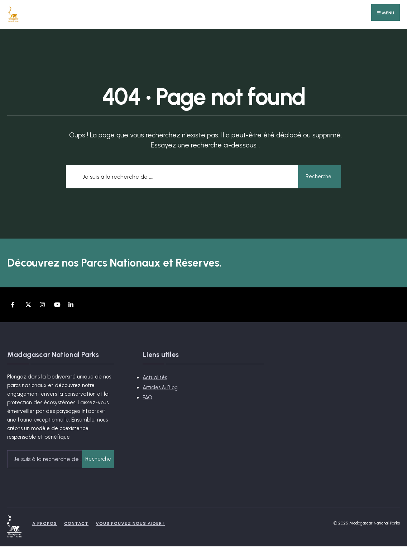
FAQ (147, 397)
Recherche (318, 176)
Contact (76, 523)
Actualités (155, 377)
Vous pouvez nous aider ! (130, 523)
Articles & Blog (160, 387)
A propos (44, 523)
